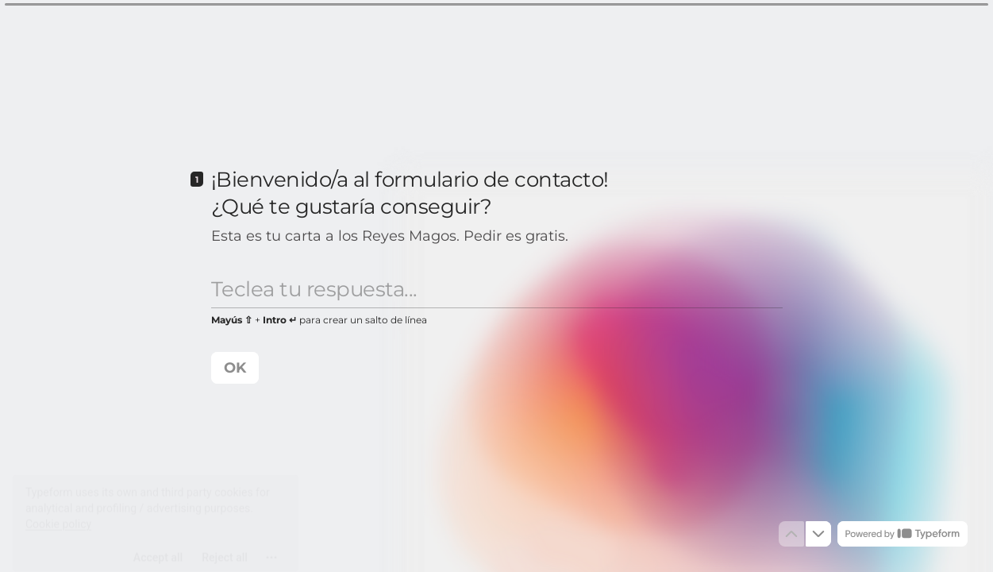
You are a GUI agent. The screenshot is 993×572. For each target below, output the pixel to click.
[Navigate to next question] (818, 534)
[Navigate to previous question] (791, 534)
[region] (155, 510)
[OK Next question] (235, 368)
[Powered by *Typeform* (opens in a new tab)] (902, 534)
